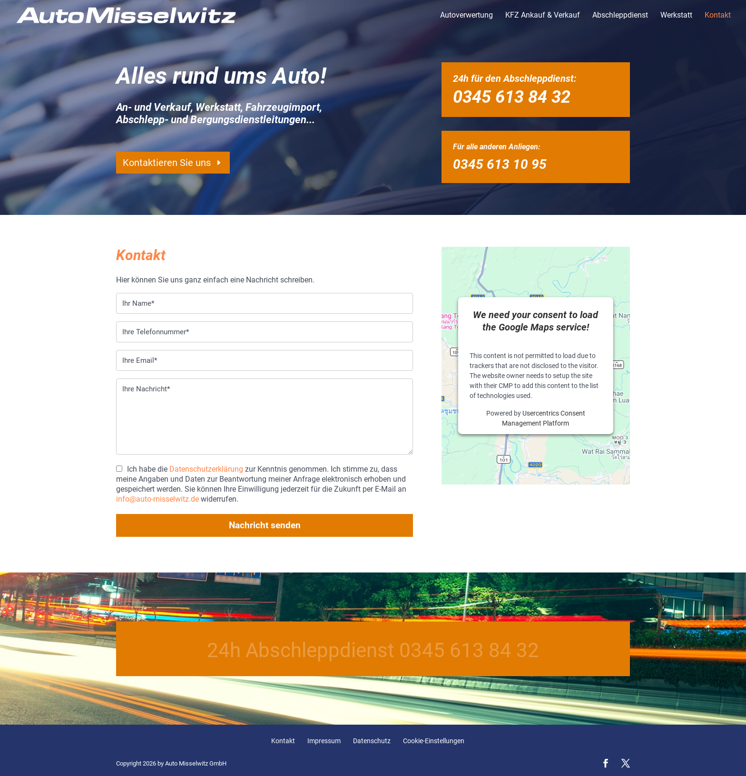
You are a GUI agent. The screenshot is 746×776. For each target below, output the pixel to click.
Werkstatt (676, 15)
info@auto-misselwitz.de (157, 499)
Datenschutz (372, 741)
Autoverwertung (466, 15)
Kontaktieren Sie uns (167, 162)
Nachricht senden (265, 525)
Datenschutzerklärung (206, 469)
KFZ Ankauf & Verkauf (542, 15)
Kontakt (718, 15)
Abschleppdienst (620, 15)
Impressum (324, 741)
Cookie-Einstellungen (433, 741)
